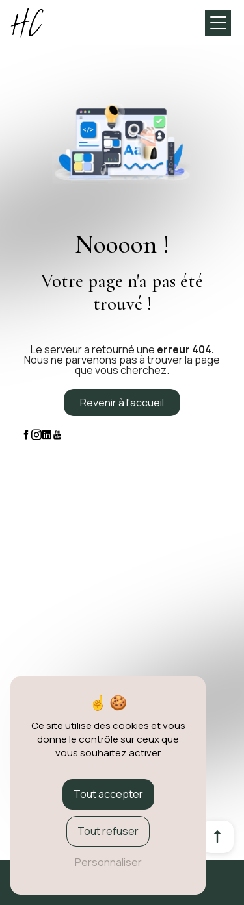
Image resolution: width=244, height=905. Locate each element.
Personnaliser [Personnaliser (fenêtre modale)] (108, 862)
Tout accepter (108, 794)
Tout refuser (108, 831)
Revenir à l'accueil (122, 402)
